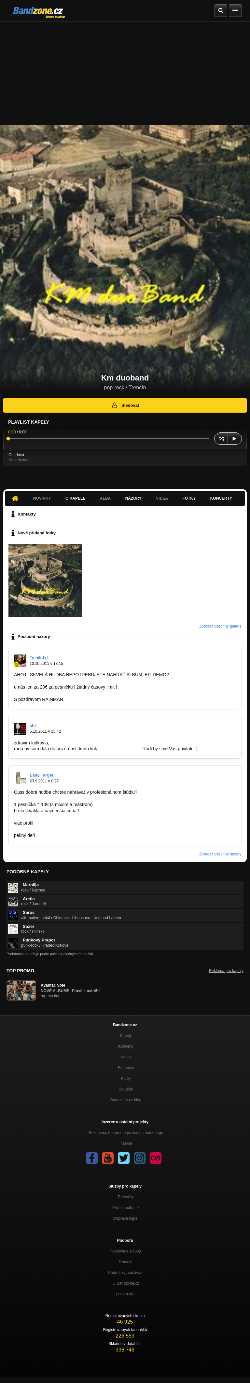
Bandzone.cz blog (125, 1100)
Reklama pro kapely (226, 970)
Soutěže (125, 1089)
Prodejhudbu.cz (125, 1207)
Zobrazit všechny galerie (220, 626)
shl (33, 725)
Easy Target (41, 775)
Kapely (126, 1035)
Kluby (126, 1078)
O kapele (75, 498)
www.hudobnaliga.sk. (119, 748)
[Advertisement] (125, 70)
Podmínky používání (126, 1272)
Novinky (42, 498)
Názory (133, 498)
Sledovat (125, 405)
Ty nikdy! (39, 657)
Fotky (189, 498)
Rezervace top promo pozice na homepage (126, 1132)
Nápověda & (126, 1251)
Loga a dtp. (125, 1294)
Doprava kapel (125, 1218)
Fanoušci (126, 1067)
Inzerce (125, 1143)
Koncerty (221, 498)
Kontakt (125, 1262)
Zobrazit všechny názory (220, 854)
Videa (162, 498)
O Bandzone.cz (125, 1283)
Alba (105, 498)
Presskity (126, 1197)
